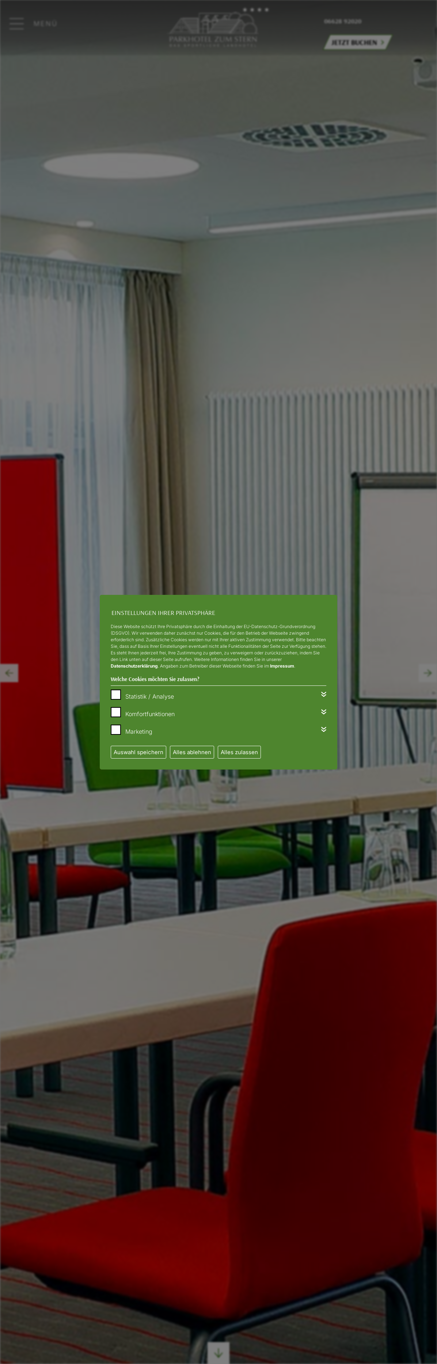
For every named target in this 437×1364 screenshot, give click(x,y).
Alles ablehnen (192, 752)
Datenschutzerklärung (134, 666)
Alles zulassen (239, 752)
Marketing (138, 731)
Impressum (282, 666)
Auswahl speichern (138, 752)
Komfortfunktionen (150, 714)
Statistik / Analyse (149, 696)
